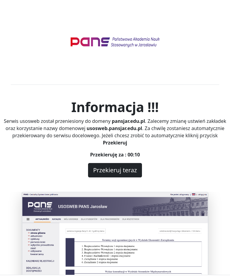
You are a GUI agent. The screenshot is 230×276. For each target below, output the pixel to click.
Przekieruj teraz (115, 170)
